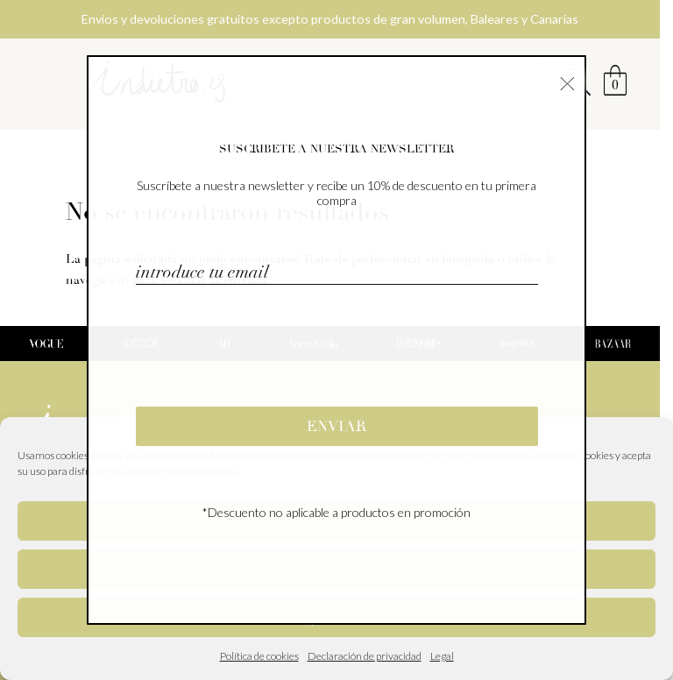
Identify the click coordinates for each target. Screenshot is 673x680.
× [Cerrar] (567, 81)
